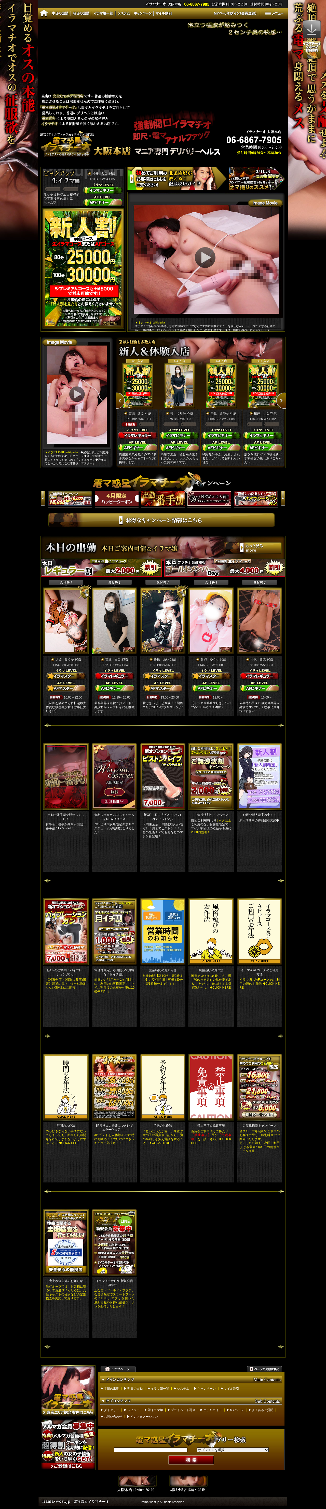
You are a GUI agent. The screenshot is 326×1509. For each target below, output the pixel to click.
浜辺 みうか (65, 659)
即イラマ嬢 (155, 1410)
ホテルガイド (212, 1410)
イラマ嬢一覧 (160, 1388)
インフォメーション (144, 1416)
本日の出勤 (111, 1388)
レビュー (133, 1410)
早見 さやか (220, 413)
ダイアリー (111, 1410)
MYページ (237, 1410)
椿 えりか (178, 413)
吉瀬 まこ (136, 413)
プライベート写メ (183, 1410)
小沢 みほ (258, 659)
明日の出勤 (135, 1388)
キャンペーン (206, 1388)
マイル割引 (231, 1388)
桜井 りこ (100, 173)
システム (183, 1388)
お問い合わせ (113, 1416)
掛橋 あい (161, 659)
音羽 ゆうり (210, 659)
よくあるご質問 (262, 1410)
